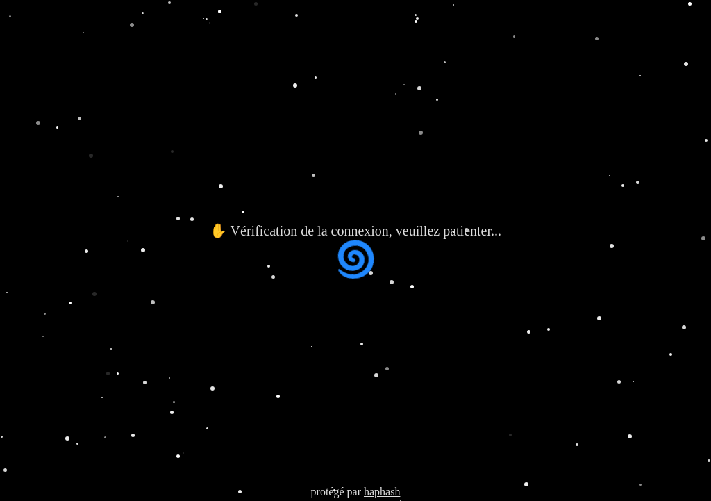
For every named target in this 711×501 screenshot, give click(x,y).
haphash (382, 492)
